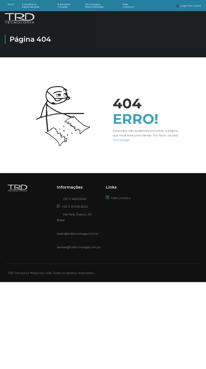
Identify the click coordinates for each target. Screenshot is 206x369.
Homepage (121, 140)
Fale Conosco (128, 5)
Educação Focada (64, 5)
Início (11, 4)
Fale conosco (118, 198)
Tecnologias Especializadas (94, 5)
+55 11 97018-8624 (72, 206)
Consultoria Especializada (30, 5)
